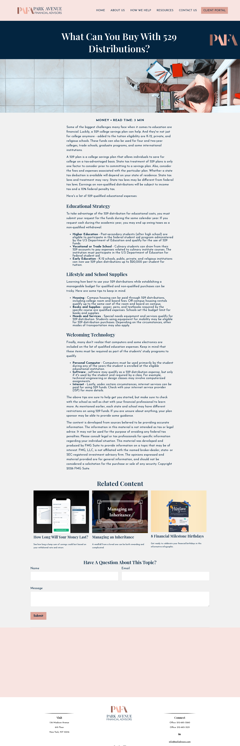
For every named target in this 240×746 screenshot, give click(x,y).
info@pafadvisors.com (180, 738)
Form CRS (122, 743)
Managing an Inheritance (113, 533)
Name (34, 565)
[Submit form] (38, 612)
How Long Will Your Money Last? (61, 533)
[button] (100, 8)
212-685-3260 (183, 719)
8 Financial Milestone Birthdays (177, 532)
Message (36, 584)
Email (126, 565)
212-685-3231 (183, 724)
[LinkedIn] (180, 731)
